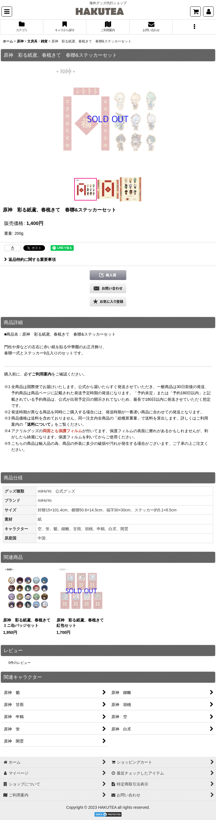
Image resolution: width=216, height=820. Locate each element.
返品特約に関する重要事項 (30, 259)
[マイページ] (208, 11)
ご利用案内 (41, 374)
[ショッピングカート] (195, 11)
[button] (6, 11)
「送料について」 (39, 424)
